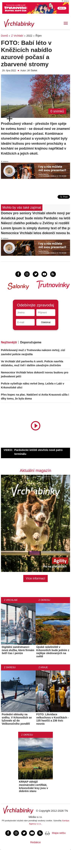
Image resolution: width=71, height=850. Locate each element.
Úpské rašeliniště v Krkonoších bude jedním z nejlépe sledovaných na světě (52, 651)
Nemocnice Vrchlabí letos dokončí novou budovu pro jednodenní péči (35, 233)
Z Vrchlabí (17, 35)
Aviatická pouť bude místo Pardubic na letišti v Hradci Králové (35, 218)
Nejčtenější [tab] (9, 342)
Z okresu (44, 600)
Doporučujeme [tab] (30, 342)
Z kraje (43, 667)
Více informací (35, 578)
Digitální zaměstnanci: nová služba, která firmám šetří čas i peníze (18, 650)
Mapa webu (59, 832)
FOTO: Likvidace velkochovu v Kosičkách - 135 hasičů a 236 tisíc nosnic (52, 719)
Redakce (35, 842)
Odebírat (46, 322)
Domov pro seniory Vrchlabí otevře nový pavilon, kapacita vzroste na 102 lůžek (35, 213)
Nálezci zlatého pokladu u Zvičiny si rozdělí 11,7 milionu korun (35, 223)
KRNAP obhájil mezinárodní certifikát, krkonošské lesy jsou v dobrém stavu (33, 786)
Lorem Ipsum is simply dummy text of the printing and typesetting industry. (35, 228)
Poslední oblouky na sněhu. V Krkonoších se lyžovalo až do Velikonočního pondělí (17, 719)
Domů (4, 35)
